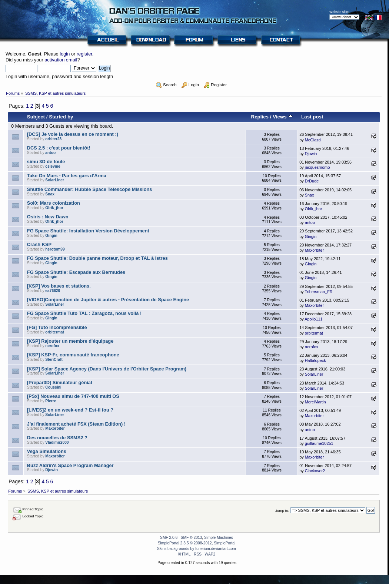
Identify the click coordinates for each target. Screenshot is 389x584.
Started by (61, 117)
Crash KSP (39, 244)
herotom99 (54, 249)
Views (282, 117)
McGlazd (313, 140)
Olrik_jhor (54, 208)
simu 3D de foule (46, 161)
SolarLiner (54, 180)
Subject (36, 117)
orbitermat (54, 332)
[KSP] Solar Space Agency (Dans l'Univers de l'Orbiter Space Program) (106, 369)
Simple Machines (218, 538)
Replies (260, 117)
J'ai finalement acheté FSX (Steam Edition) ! (76, 424)
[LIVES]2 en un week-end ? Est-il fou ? (70, 410)
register (84, 54)
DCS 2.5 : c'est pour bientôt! (58, 148)
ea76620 (52, 291)
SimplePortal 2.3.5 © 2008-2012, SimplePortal (197, 543)
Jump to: (282, 511)
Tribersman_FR (319, 291)
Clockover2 (315, 471)
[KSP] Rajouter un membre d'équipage (70, 341)
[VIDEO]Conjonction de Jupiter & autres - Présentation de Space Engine (108, 299)
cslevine (52, 166)
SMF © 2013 (191, 538)
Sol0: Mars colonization (53, 203)
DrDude (312, 181)
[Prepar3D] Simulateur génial (59, 382)
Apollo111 (313, 319)
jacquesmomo (317, 167)
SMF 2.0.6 (168, 538)
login (65, 54)
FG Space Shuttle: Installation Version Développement (88, 231)
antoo (50, 153)
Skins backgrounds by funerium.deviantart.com (196, 549)
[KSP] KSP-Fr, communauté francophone (73, 355)
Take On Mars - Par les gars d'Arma (66, 175)
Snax (49, 194)
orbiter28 (53, 139)
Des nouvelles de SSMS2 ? (57, 437)
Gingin (51, 236)
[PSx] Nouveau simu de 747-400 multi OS (73, 396)
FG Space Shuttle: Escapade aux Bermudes (76, 272)
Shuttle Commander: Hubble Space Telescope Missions (89, 189)
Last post (312, 117)
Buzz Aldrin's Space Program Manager (70, 465)
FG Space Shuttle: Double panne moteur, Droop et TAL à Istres (97, 258)
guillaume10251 (319, 443)
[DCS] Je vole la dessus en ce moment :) (72, 134)
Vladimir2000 (57, 442)
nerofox (52, 346)
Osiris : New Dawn (48, 216)
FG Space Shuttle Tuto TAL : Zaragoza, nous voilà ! (84, 313)
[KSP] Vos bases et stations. (59, 286)
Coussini (53, 387)
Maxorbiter (314, 250)
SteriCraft (54, 360)
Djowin (311, 153)
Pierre (50, 401)
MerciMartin (315, 402)
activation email (60, 60)
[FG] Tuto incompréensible (57, 327)
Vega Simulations (46, 451)
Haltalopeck (315, 360)
